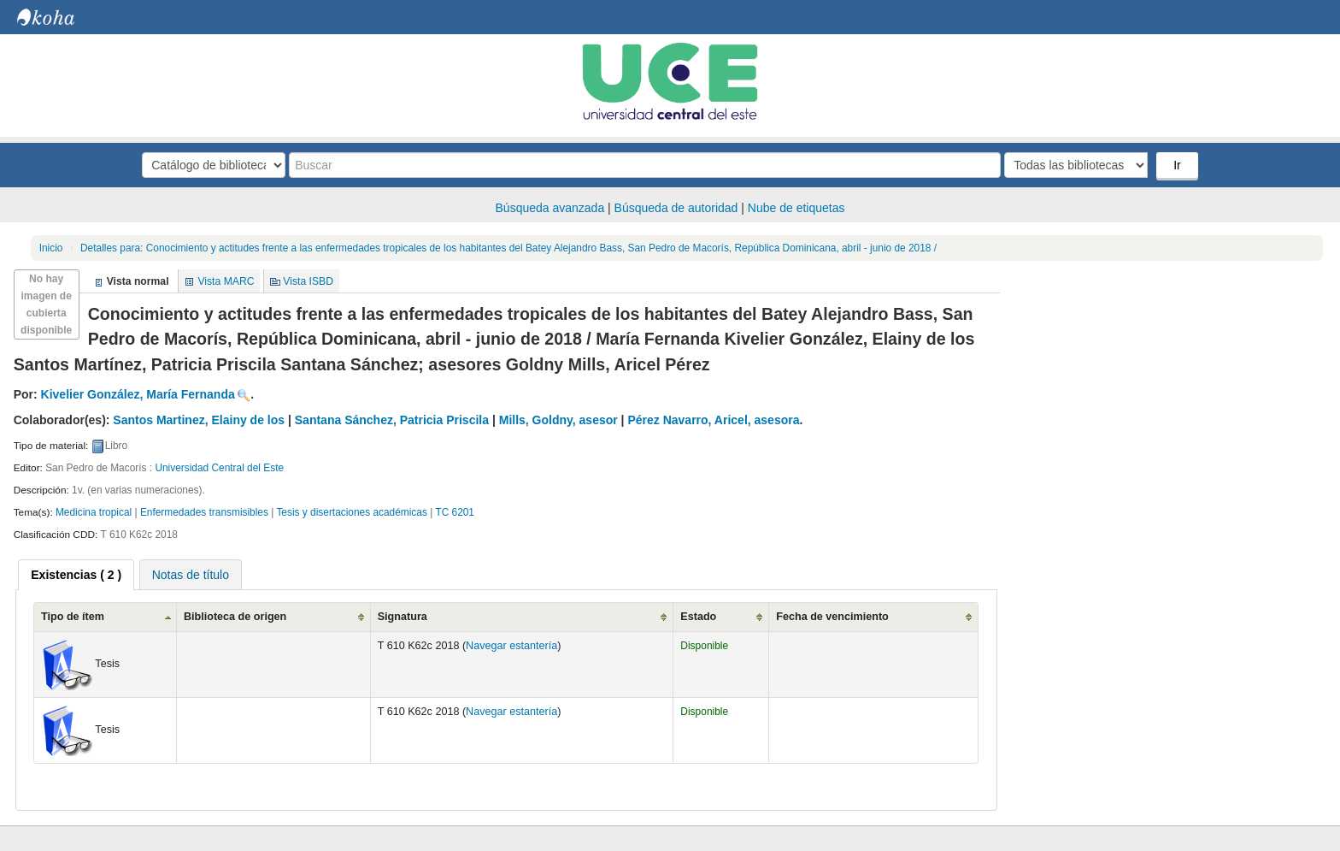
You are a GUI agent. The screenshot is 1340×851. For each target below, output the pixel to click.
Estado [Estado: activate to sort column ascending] (698, 617)
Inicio (51, 248)
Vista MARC (225, 281)
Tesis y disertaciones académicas (351, 512)
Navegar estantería (511, 646)
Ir (1177, 165)
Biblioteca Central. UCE (60, 17)
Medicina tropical (94, 512)
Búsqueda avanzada (550, 208)
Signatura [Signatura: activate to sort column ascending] (402, 617)
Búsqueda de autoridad (676, 208)
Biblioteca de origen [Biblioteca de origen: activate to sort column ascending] (235, 617)
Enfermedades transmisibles (204, 512)
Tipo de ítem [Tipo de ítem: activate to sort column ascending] (72, 617)
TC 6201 (454, 512)
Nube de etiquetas (796, 208)
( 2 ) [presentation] (76, 575)
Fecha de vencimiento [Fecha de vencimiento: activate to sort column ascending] (832, 617)
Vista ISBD (308, 281)
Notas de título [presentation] (190, 575)
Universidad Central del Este (219, 468)
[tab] (76, 574)
